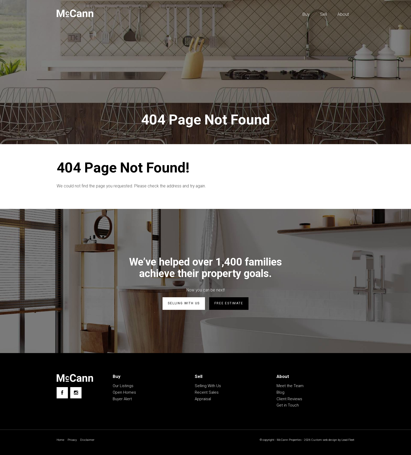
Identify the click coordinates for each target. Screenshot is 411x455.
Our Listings (123, 386)
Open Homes (124, 393)
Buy (306, 14)
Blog (280, 393)
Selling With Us (208, 386)
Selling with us (184, 304)
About (343, 14)
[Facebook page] (62, 393)
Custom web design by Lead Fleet (331, 440)
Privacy (73, 440)
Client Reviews (289, 399)
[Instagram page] (76, 393)
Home (61, 440)
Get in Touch (288, 405)
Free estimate (228, 304)
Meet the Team (290, 386)
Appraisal (203, 399)
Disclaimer (89, 440)
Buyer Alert (122, 399)
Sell (323, 14)
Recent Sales (207, 393)
